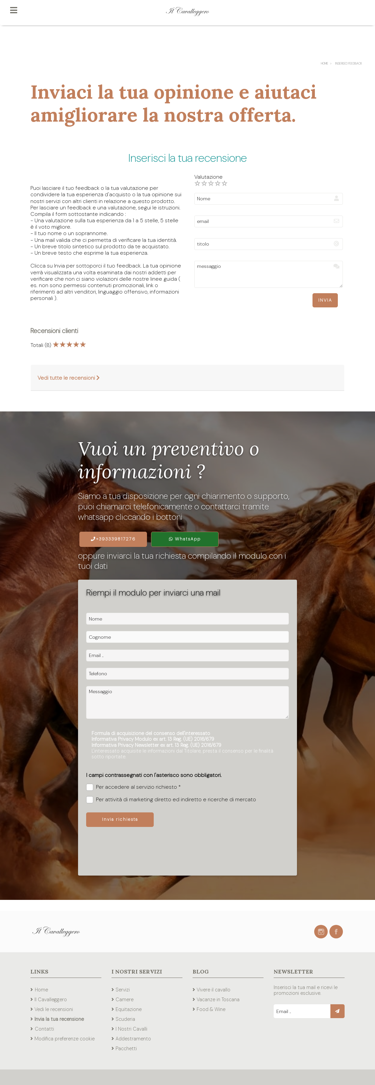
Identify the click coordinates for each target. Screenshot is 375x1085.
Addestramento (133, 1039)
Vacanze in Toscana (218, 999)
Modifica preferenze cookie (64, 1039)
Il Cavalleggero (50, 999)
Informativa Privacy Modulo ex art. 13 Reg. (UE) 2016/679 (153, 739)
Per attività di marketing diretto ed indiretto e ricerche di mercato (171, 799)
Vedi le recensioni (53, 1009)
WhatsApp (185, 539)
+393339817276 (113, 539)
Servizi (123, 990)
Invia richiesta (120, 819)
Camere (124, 999)
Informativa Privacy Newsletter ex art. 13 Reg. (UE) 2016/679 (156, 745)
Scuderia (125, 1019)
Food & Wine (211, 1009)
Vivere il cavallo (213, 990)
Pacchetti (126, 1048)
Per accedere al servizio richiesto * (133, 787)
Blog (201, 971)
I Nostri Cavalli (131, 1029)
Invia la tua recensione (59, 1019)
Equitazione (129, 1009)
